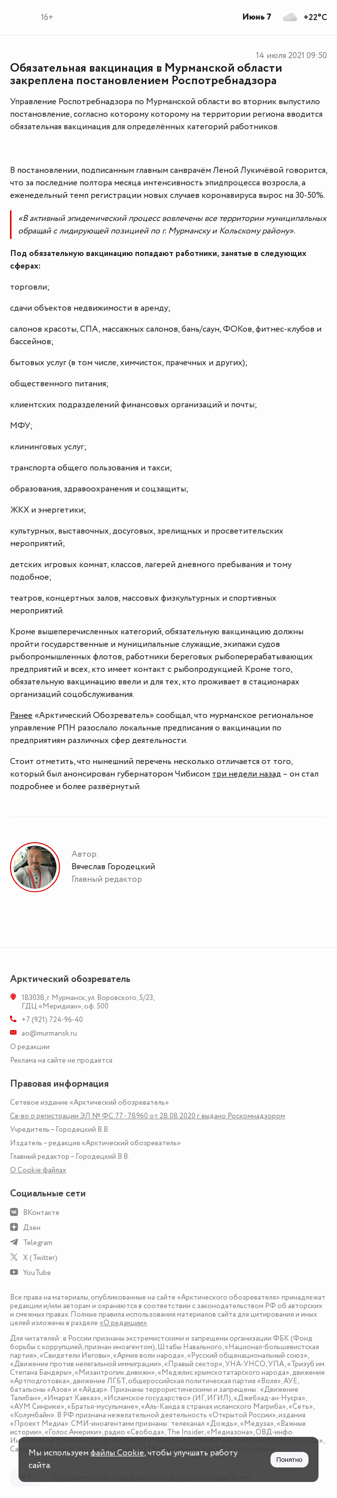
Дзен (31, 1227)
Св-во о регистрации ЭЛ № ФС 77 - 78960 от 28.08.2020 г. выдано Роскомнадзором (147, 1116)
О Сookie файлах (38, 1170)
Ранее (21, 715)
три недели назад (246, 774)
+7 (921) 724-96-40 (52, 1020)
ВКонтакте (41, 1212)
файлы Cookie (117, 1453)
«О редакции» (123, 1323)
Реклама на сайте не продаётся (61, 1060)
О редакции (30, 1047)
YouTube (37, 1273)
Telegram (37, 1242)
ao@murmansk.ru (49, 1033)
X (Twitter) (40, 1258)
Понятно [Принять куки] (289, 1459)
